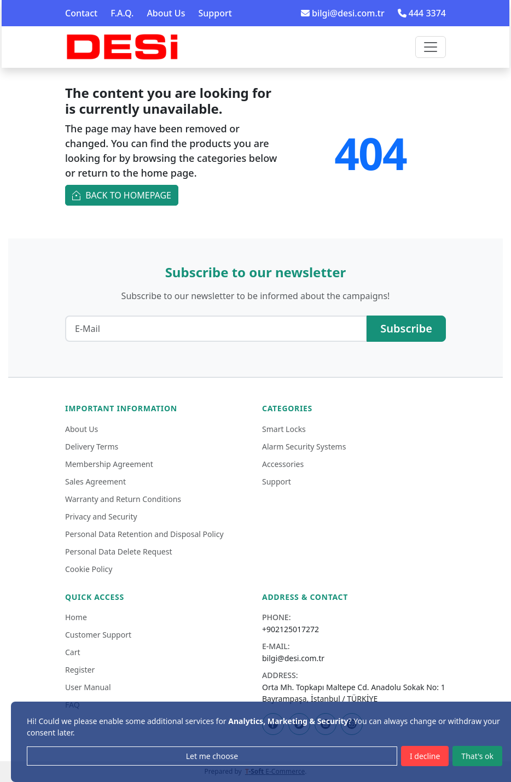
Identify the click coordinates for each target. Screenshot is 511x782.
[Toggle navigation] (430, 47)
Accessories (283, 464)
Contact (81, 13)
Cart (72, 652)
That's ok (477, 756)
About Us (166, 13)
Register (80, 669)
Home (76, 617)
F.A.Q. (122, 13)
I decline (425, 756)
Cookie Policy (88, 569)
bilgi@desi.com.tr (343, 13)
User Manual (88, 687)
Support (214, 13)
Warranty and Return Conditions (123, 499)
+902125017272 (290, 629)
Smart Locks (284, 429)
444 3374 (422, 13)
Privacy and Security (101, 516)
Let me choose (212, 756)
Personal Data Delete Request (118, 551)
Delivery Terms (91, 446)
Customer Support (98, 634)
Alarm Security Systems (304, 446)
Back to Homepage (121, 194)
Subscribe (406, 328)
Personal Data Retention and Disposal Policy (144, 534)
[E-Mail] (216, 329)
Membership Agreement (109, 464)
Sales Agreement (95, 481)
